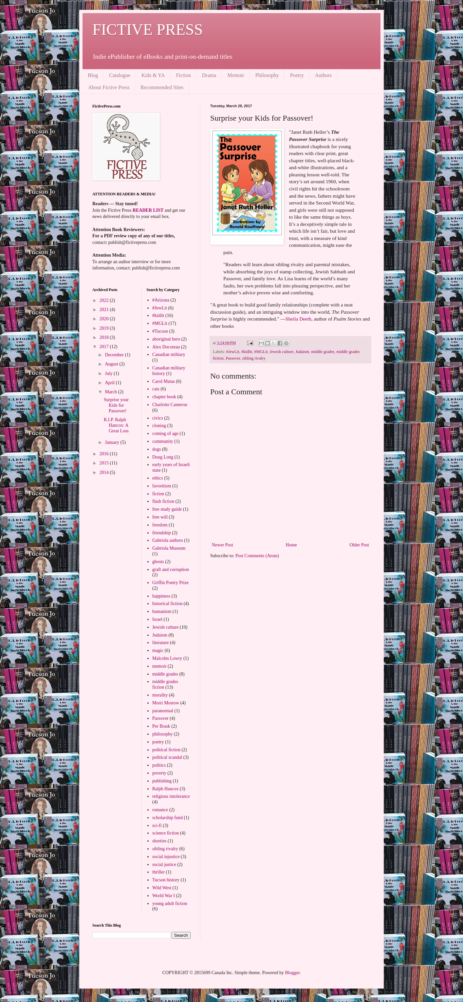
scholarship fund (167, 817)
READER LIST (148, 210)
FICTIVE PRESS (147, 29)
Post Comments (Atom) (257, 555)
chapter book (164, 396)
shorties (159, 840)
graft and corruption (170, 569)
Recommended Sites (161, 87)
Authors (323, 75)
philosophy (162, 734)
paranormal (162, 710)
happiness (161, 596)
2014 (105, 472)
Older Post (359, 544)
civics (157, 418)
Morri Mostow (165, 702)
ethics (157, 478)
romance (160, 809)
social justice (164, 864)
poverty (159, 773)
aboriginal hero (166, 339)
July (109, 373)
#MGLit (261, 351)
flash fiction (163, 501)
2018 (105, 337)
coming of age (165, 433)
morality (160, 695)
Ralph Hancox (165, 788)
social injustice (166, 856)
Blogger (292, 972)
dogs (156, 449)
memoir (159, 666)
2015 (105, 463)
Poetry (297, 75)
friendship (161, 532)
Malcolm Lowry (167, 658)
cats (155, 388)
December (115, 354)
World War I (163, 895)
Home (291, 544)
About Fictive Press (108, 87)
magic (157, 650)
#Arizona (160, 300)
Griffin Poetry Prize (170, 582)
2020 (105, 318)
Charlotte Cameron (169, 404)
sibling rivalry (254, 358)
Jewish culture (281, 351)
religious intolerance (171, 796)
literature (160, 642)
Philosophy (267, 75)
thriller (158, 872)
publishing (162, 780)
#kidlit (246, 351)
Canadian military (168, 354)
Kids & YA (153, 75)
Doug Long (162, 457)
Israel (157, 619)
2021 (105, 309)
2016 (105, 453)
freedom (160, 524)
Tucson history (165, 879)
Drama (209, 75)
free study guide (167, 509)
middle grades (322, 351)
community (162, 441)
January (112, 442)
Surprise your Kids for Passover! (116, 405)
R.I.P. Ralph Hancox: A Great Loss (116, 425)
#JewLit (232, 351)
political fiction (166, 749)
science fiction (165, 833)
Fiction (183, 75)
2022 (105, 300)
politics (159, 765)
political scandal (167, 757)
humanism (161, 611)
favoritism (161, 485)
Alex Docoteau (166, 346)
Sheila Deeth (298, 319)
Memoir (235, 75)
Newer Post (222, 544)
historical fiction (167, 603)
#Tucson (160, 331)
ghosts (158, 561)
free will (160, 517)
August (112, 364)
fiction (158, 493)
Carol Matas (163, 381)
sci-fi (157, 825)
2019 (105, 328)
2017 (105, 346)
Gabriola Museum (168, 548)
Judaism (302, 351)
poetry (158, 741)
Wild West (161, 887)
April (110, 382)
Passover (233, 358)
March (111, 391)
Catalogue (119, 75)
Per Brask (161, 726)
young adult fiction (169, 903)
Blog (93, 75)
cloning (159, 425)
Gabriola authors (167, 540)
